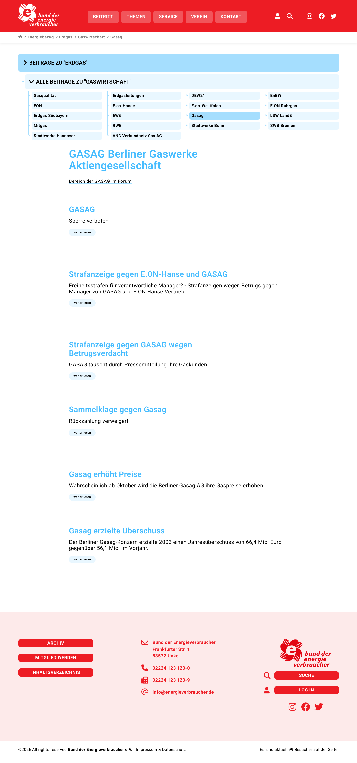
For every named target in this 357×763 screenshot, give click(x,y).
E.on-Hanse (124, 105)
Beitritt (103, 16)
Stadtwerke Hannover (54, 135)
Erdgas (64, 37)
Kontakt (231, 16)
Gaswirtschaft (89, 37)
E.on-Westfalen (206, 105)
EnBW (275, 95)
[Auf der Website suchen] (290, 16)
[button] (56, 62)
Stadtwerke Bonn (207, 125)
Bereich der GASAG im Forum (100, 181)
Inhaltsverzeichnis (55, 672)
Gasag (197, 115)
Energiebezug (39, 37)
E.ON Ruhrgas (283, 105)
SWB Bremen (282, 125)
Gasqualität (45, 95)
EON (38, 105)
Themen (136, 16)
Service (168, 16)
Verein (199, 16)
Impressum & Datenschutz (161, 749)
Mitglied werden (55, 657)
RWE (117, 125)
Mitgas (40, 125)
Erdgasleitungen (128, 95)
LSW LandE (281, 115)
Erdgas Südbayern (51, 115)
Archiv (55, 643)
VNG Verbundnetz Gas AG (137, 135)
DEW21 (198, 95)
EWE (117, 115)
